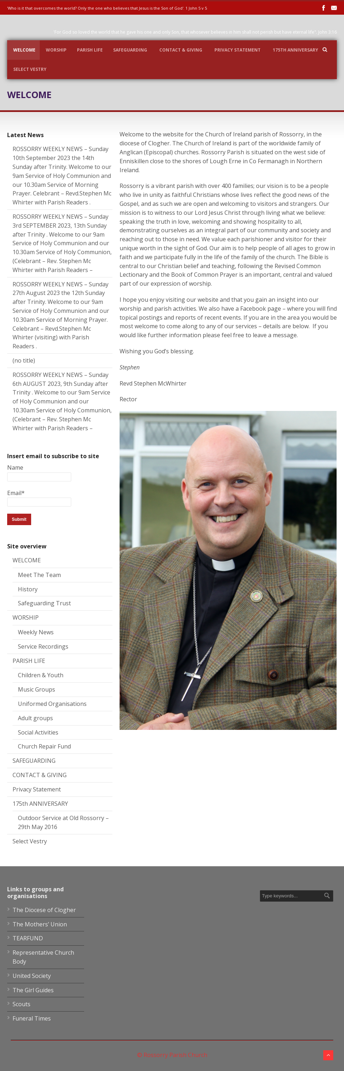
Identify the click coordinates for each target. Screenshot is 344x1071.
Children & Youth (40, 675)
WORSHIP (56, 50)
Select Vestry (30, 69)
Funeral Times (32, 1018)
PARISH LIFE (90, 50)
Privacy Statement (237, 50)
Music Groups (36, 689)
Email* (39, 497)
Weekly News (36, 632)
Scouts (21, 1004)
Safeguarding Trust (44, 603)
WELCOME (24, 50)
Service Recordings (43, 646)
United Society (32, 976)
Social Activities (38, 732)
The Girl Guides (33, 990)
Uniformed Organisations (52, 704)
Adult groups (35, 718)
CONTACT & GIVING (180, 50)
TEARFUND (28, 938)
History (28, 589)
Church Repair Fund (44, 746)
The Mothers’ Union (40, 924)
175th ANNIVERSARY (295, 50)
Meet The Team (39, 575)
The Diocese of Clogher (44, 910)
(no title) (24, 360)
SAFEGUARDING (130, 50)
